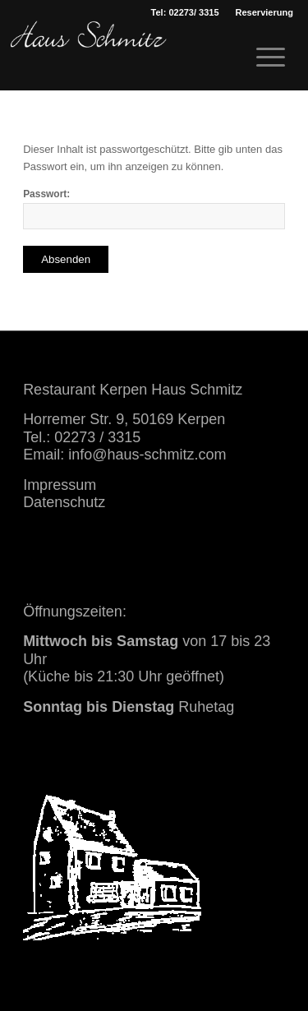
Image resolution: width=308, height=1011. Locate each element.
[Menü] (262, 57)
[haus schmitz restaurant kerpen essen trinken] (89, 53)
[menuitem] (264, 12)
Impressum (59, 485)
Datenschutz (64, 502)
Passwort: (154, 208)
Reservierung (264, 12)
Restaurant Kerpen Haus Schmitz (132, 389)
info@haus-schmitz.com (147, 454)
